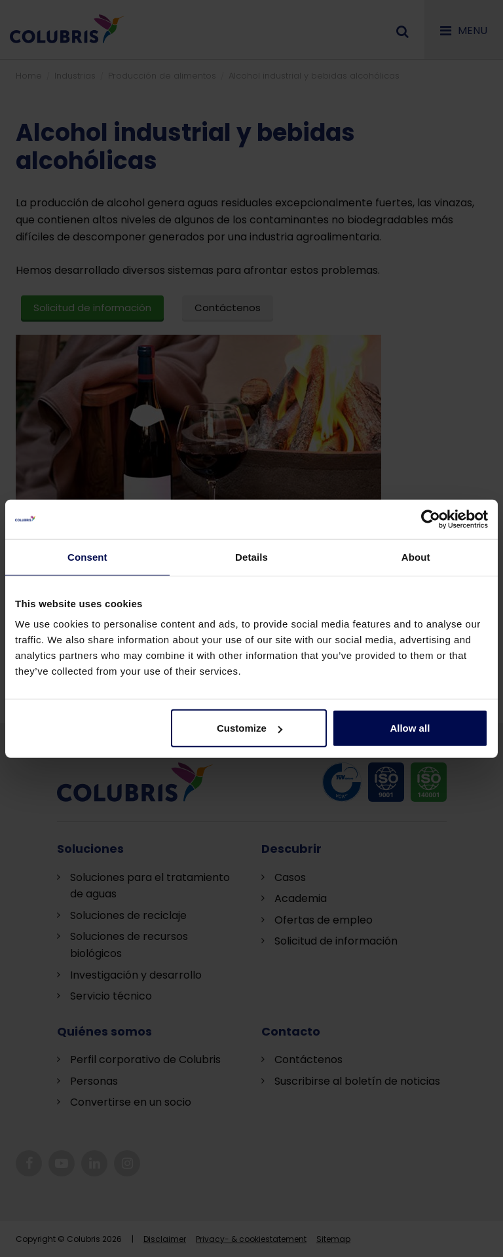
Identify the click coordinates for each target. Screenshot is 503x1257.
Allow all (410, 728)
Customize (249, 728)
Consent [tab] (87, 556)
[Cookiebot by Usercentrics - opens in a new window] (430, 519)
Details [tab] (251, 556)
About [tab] (415, 556)
